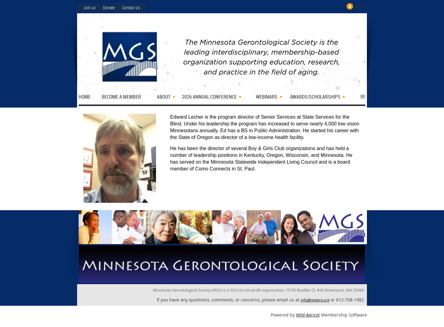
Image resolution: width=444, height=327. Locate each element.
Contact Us (131, 7)
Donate (109, 7)
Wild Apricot (308, 315)
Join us (89, 7)
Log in (361, 6)
